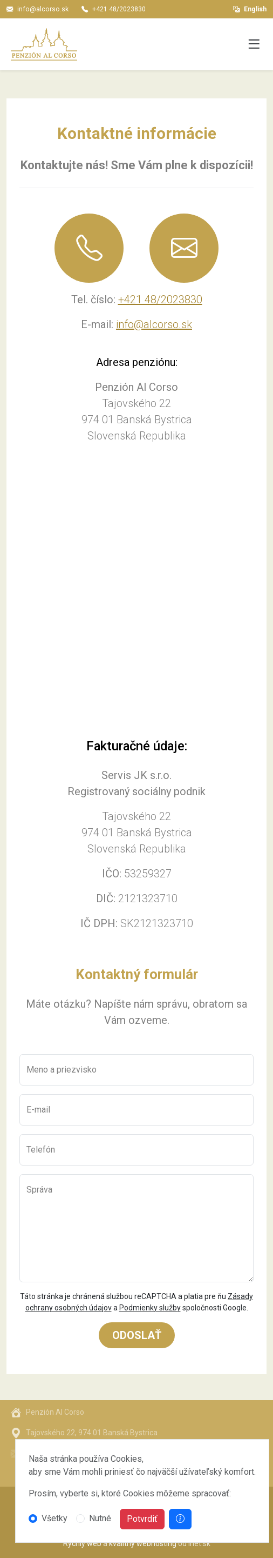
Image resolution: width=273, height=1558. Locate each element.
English (250, 9)
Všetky (54, 1518)
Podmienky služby (150, 1307)
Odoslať (136, 1335)
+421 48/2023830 (119, 9)
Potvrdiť (142, 1519)
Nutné (100, 1518)
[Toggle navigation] (254, 44)
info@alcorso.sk (43, 9)
